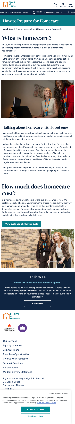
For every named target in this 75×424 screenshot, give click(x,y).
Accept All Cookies (35, 409)
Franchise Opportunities (16, 354)
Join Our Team (11, 349)
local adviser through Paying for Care (25, 212)
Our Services (10, 341)
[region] (35, 407)
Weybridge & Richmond (14, 29)
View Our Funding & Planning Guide (21, 224)
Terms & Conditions (13, 363)
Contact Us (37, 303)
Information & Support (34, 29)
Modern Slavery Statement (17, 372)
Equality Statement (13, 345)
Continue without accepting (59, 394)
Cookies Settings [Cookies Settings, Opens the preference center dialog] (35, 416)
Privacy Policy (10, 367)
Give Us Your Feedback (15, 358)
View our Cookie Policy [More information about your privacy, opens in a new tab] (46, 403)
